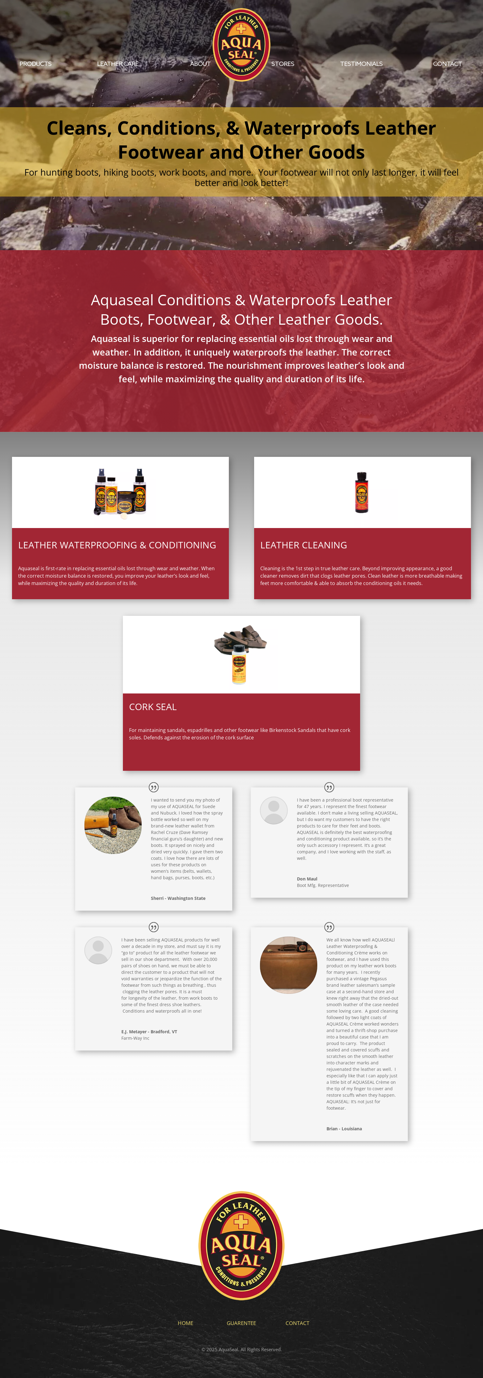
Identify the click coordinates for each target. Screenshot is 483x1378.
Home (185, 1323)
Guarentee (241, 1323)
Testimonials (361, 64)
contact (447, 64)
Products (35, 64)
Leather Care (118, 64)
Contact (297, 1323)
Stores (282, 64)
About (200, 64)
